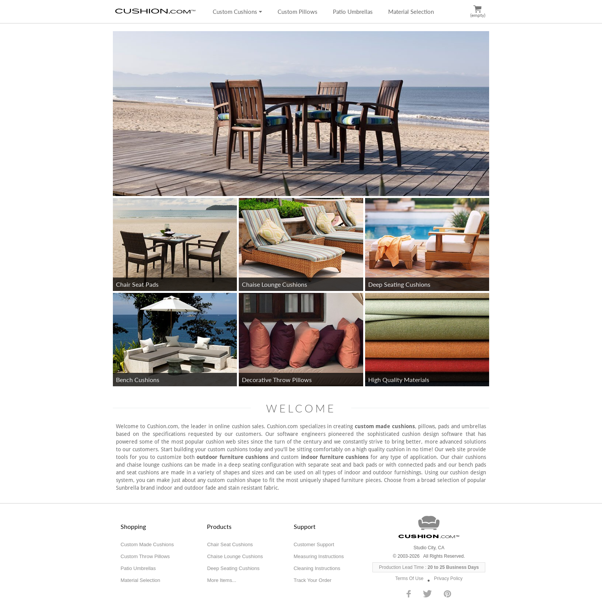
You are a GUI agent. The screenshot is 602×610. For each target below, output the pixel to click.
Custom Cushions (237, 11)
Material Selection (411, 11)
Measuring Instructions (319, 556)
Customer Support (314, 544)
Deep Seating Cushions (233, 568)
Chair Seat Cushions (230, 544)
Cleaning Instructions (317, 568)
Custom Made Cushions (147, 544)
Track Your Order (313, 580)
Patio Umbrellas (353, 11)
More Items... (221, 580)
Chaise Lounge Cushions (235, 556)
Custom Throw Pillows (145, 556)
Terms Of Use (409, 578)
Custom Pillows (298, 11)
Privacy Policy (448, 578)
